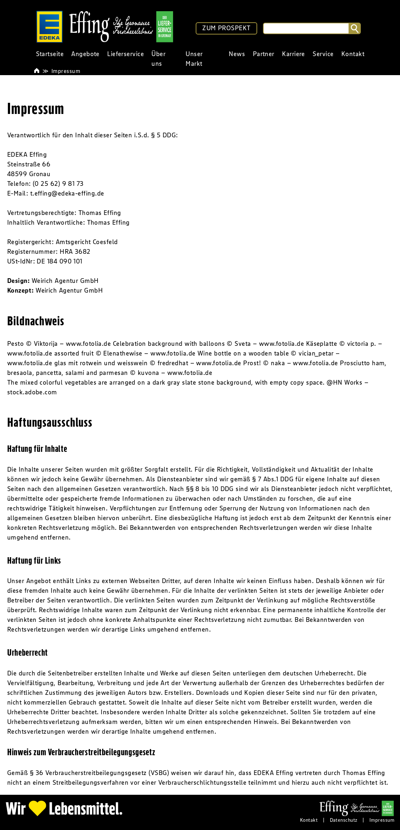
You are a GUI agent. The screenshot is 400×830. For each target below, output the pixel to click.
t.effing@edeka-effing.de (67, 193)
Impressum (65, 70)
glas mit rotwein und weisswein (101, 363)
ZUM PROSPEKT (226, 28)
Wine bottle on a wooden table (243, 353)
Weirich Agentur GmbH (65, 281)
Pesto (15, 344)
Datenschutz (344, 820)
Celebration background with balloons (169, 344)
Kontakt (309, 820)
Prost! (252, 363)
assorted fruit (74, 353)
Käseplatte (321, 344)
